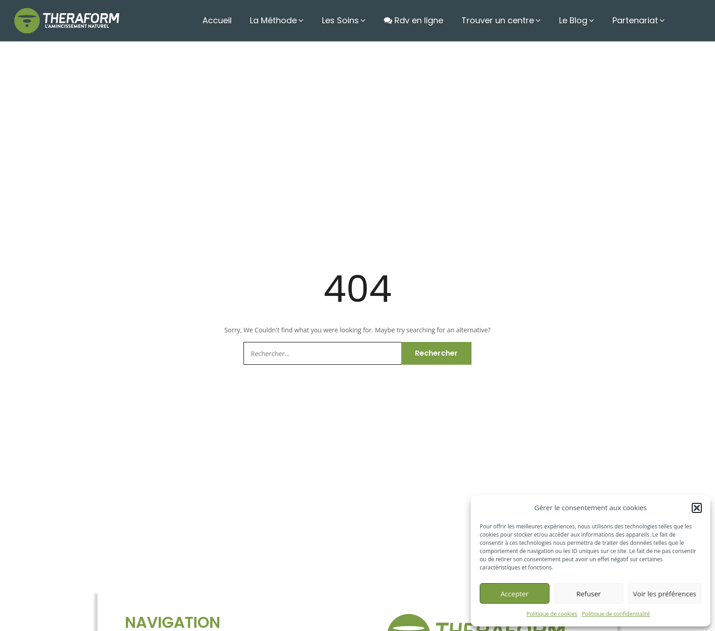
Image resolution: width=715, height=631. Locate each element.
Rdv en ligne (421, 20)
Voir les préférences (664, 593)
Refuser (588, 593)
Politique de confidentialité (616, 614)
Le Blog (576, 20)
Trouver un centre (503, 20)
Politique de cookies (552, 614)
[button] (696, 507)
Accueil (229, 20)
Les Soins (351, 20)
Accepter (514, 593)
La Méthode (287, 20)
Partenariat (637, 20)
